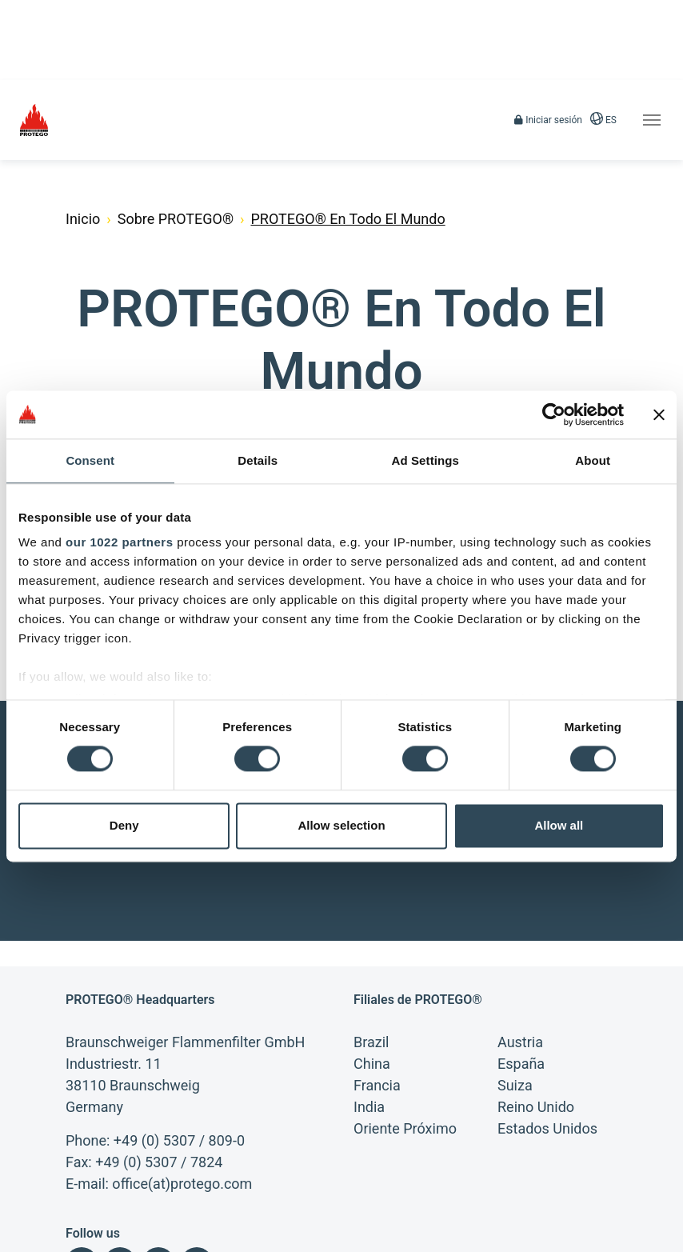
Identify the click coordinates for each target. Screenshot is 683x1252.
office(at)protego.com (182, 1071)
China (371, 951)
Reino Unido (535, 994)
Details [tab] (258, 460)
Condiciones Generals (212, 1208)
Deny (124, 825)
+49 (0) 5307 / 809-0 (179, 1028)
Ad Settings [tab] (425, 460)
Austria (520, 930)
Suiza (515, 973)
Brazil (371, 930)
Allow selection (341, 825)
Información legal (103, 1208)
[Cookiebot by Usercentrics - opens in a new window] (554, 414)
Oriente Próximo (405, 1016)
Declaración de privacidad (338, 1208)
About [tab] (592, 460)
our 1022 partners (119, 542)
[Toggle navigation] (652, 120)
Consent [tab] (90, 460)
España (521, 951)
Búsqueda (172, 1236)
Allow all (558, 825)
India (369, 994)
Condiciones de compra (470, 1208)
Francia (377, 973)
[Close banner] (659, 414)
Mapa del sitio (96, 1236)
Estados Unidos (547, 1016)
